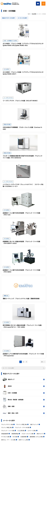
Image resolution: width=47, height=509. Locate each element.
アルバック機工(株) (6, 427)
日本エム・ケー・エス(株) (8, 440)
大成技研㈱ (23, 436)
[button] (24, 379)
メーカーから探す (22, 18)
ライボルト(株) (5, 436)
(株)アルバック (34, 424)
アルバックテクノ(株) (7, 424)
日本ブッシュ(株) (23, 440)
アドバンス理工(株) (21, 424)
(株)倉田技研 (4, 433)
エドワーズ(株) (32, 430)
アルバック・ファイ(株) (7, 430)
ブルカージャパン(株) (27, 433)
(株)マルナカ (40, 433)
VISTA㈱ (15, 436)
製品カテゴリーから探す (8, 18)
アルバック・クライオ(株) (22, 427)
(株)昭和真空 (14, 433)
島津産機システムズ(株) (36, 436)
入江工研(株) (20, 430)
